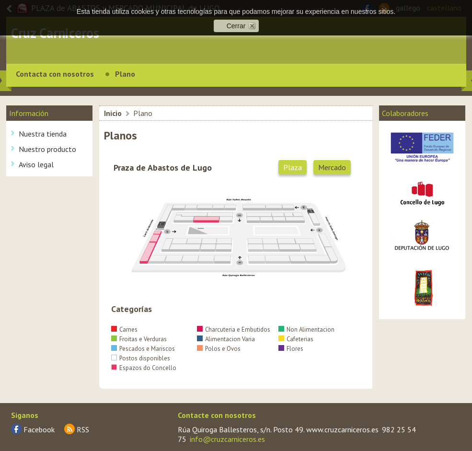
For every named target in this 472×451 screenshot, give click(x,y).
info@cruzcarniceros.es (227, 439)
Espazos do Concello (143, 368)
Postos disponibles (140, 358)
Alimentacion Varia (226, 339)
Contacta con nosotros (55, 74)
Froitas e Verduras (139, 339)
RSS (83, 429)
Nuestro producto (47, 149)
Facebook (39, 429)
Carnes (124, 329)
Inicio (113, 113)
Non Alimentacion (306, 329)
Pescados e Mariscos (143, 349)
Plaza (292, 167)
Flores (290, 349)
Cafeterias (295, 339)
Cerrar (236, 26)
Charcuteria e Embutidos (233, 329)
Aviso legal (36, 164)
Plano (125, 74)
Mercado (332, 167)
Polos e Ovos (219, 349)
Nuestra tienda (43, 134)
